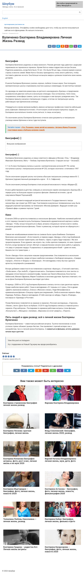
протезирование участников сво (14, 24)
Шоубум (8, 4)
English (5, 18)
